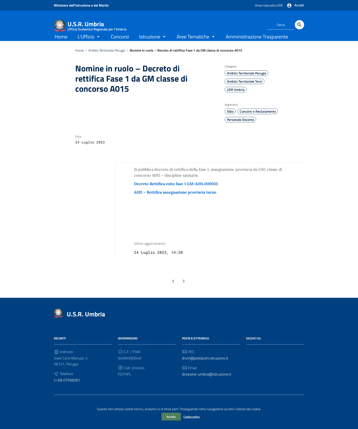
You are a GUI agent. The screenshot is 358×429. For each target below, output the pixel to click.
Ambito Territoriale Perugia (106, 56)
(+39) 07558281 (67, 388)
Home (61, 43)
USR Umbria (236, 96)
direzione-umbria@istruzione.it (206, 382)
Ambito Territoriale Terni (244, 87)
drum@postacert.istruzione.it (205, 366)
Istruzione (153, 42)
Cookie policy (191, 416)
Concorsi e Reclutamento (258, 117)
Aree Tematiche (196, 42)
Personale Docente (240, 126)
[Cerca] (299, 24)
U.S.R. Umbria (97, 25)
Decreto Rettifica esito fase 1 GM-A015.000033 (176, 190)
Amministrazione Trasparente (257, 43)
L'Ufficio (89, 42)
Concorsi (120, 43)
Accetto (171, 416)
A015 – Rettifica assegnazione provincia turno (175, 198)
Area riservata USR (269, 5)
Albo (230, 117)
